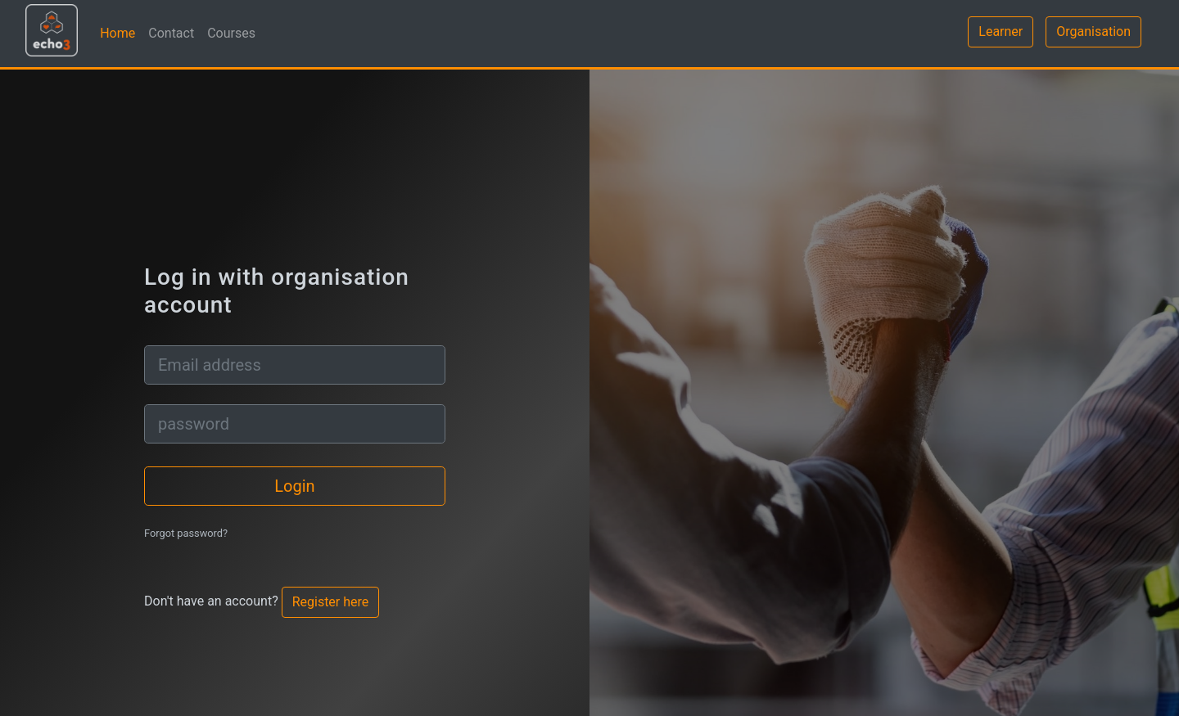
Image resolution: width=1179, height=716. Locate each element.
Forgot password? (186, 533)
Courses (231, 33)
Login (294, 486)
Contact (171, 33)
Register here (330, 602)
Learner (1000, 31)
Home (117, 33)
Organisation (1093, 31)
